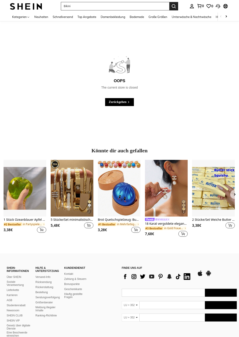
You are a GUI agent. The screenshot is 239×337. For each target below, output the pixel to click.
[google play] (208, 275)
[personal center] (192, 6)
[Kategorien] (21, 16)
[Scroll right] (226, 16)
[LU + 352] (130, 305)
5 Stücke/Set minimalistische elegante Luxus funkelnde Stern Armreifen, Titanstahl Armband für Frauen (72, 220)
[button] (115, 6)
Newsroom (13, 310)
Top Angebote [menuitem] (86, 17)
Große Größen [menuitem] (157, 17)
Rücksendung (43, 282)
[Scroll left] (220, 16)
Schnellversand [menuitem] (63, 17)
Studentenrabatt (16, 305)
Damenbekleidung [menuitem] (113, 17)
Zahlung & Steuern (75, 279)
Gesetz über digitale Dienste (18, 327)
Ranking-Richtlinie (46, 315)
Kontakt (68, 273)
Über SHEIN (14, 277)
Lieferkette (13, 290)
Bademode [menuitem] (137, 17)
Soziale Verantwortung (15, 283)
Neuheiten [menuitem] (41, 17)
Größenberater (44, 302)
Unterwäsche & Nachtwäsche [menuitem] (191, 17)
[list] (157, 276)
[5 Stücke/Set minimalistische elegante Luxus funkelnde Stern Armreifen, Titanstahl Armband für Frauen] (72, 188)
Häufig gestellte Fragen (73, 295)
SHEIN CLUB (15, 315)
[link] (200, 6)
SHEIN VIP (13, 320)
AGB (9, 300)
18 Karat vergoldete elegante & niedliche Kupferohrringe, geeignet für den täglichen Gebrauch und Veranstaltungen (166, 224)
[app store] (200, 275)
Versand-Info (42, 277)
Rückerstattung (44, 287)
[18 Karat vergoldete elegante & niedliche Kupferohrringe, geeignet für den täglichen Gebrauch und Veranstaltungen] (166, 188)
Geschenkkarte (73, 289)
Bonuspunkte (72, 284)
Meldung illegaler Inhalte (45, 309)
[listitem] (25, 199)
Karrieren (12, 295)
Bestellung (41, 292)
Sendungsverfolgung (47, 297)
